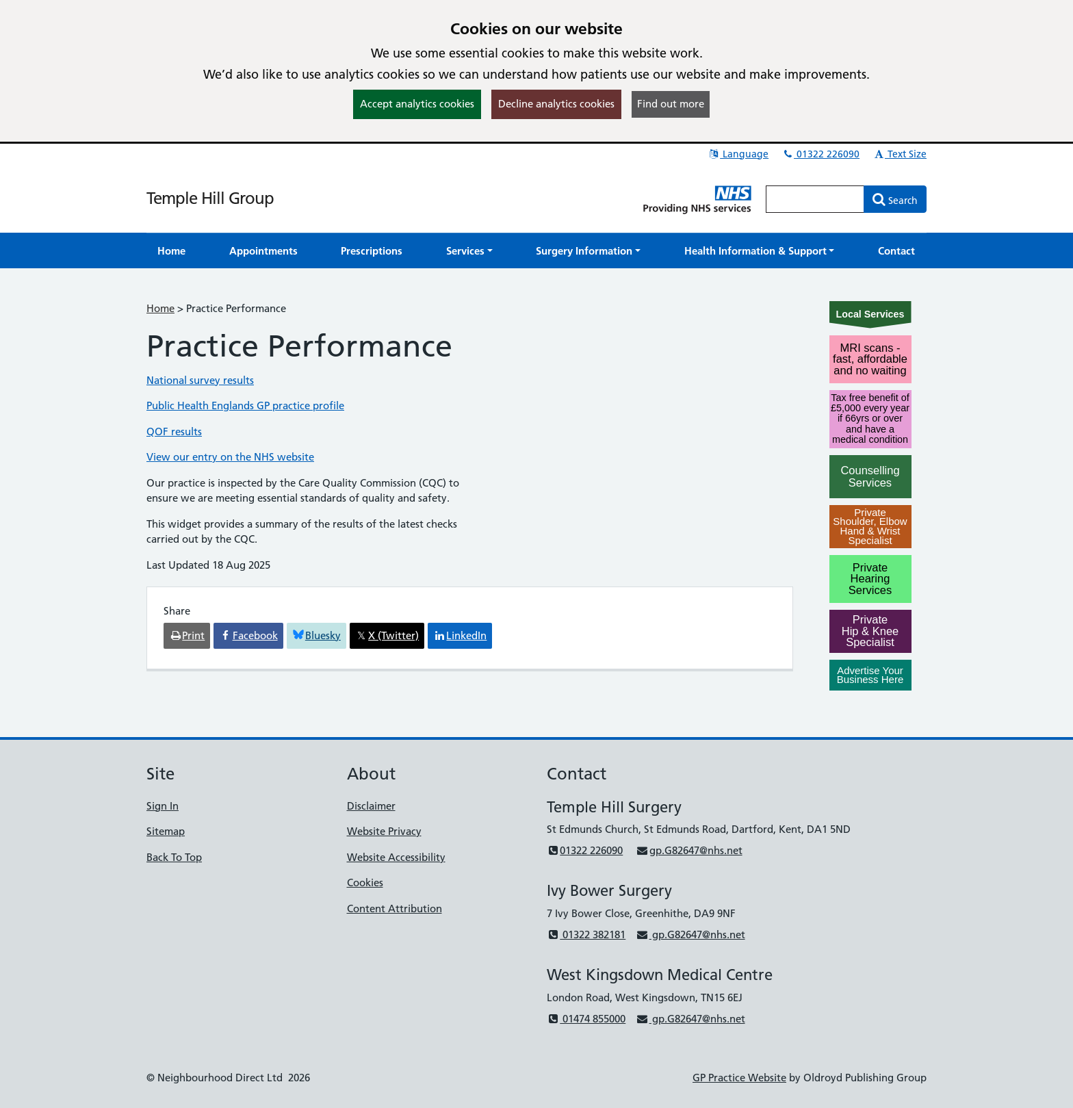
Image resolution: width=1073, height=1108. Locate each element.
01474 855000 (586, 1018)
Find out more (670, 103)
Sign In (162, 805)
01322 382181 (586, 934)
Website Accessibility (396, 857)
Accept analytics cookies (417, 103)
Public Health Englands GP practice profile (245, 405)
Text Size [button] (899, 154)
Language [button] (738, 154)
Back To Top (174, 857)
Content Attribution (394, 908)
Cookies (365, 882)
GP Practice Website (739, 1077)
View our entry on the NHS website (230, 456)
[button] (469, 250)
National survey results (200, 380)
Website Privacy (384, 831)
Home (160, 308)
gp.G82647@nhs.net (689, 850)
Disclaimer (371, 805)
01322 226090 (820, 154)
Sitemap (165, 831)
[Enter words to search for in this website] (815, 199)
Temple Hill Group (210, 198)
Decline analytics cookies (556, 103)
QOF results (174, 431)
